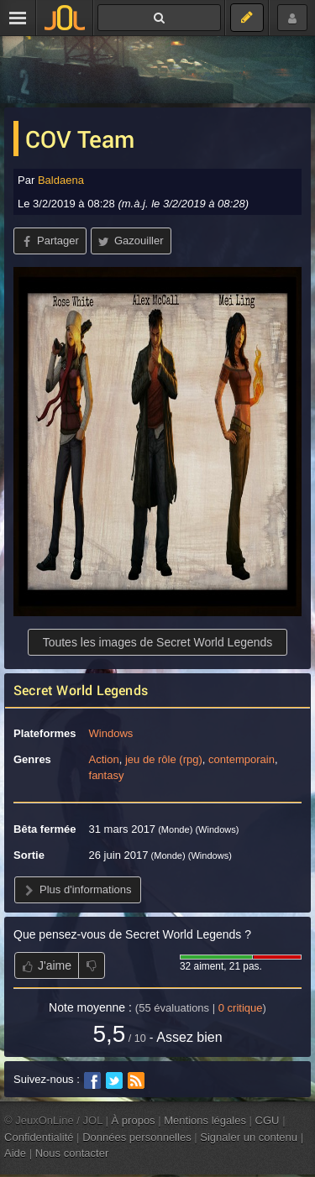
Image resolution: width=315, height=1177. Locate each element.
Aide (15, 1153)
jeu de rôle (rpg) (163, 759)
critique (240, 1008)
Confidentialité (39, 1137)
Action (104, 759)
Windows (111, 733)
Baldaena (61, 180)
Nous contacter (72, 1153)
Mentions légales (205, 1120)
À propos (133, 1120)
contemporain (241, 759)
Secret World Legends (80, 689)
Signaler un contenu (248, 1137)
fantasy (106, 775)
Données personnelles (137, 1137)
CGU (267, 1120)
